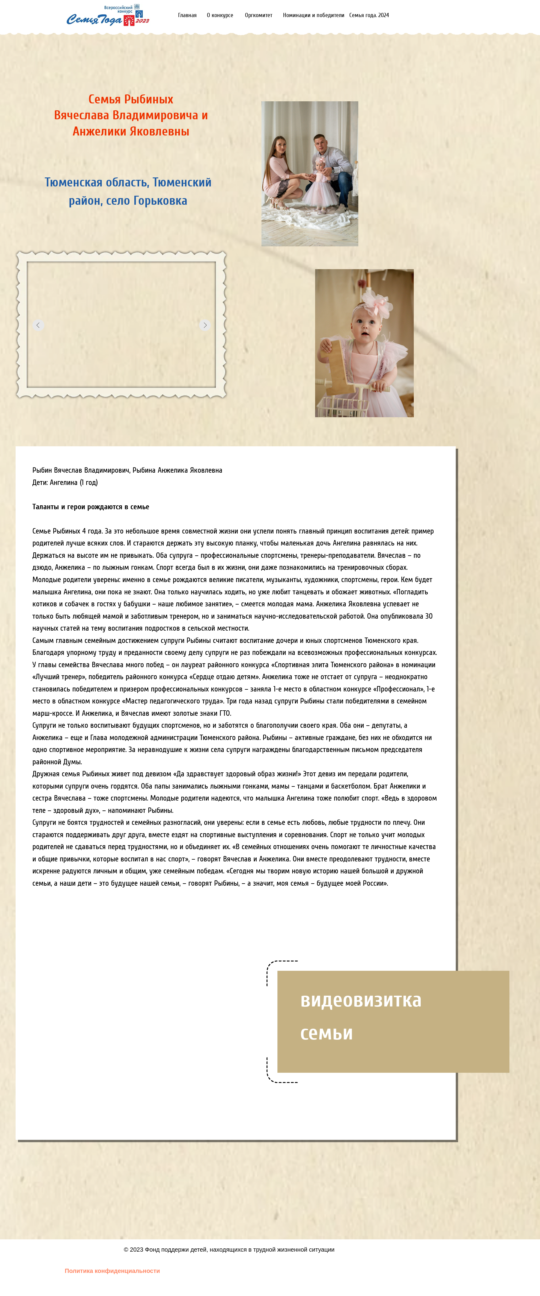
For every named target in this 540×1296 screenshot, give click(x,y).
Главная (187, 15)
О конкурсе (220, 15)
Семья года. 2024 (369, 15)
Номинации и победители (314, 15)
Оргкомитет (258, 15)
